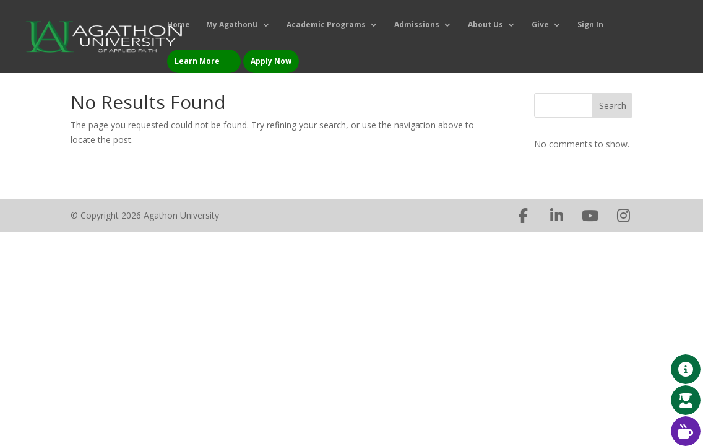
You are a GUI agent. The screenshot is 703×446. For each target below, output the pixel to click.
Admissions (416, 25)
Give (540, 25)
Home (178, 25)
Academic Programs (326, 25)
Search (612, 106)
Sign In (590, 25)
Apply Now (271, 61)
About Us (485, 25)
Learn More (197, 61)
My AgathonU (232, 25)
